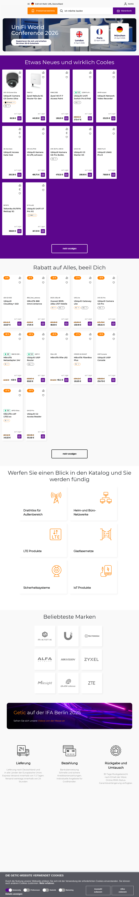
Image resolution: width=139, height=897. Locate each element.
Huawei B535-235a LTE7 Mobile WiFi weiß (58, 304)
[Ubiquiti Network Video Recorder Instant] (106, 84)
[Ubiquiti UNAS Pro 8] (106, 140)
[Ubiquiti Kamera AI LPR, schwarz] (36, 140)
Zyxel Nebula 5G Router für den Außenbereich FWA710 (35, 99)
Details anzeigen (13, 894)
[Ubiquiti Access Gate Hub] (12, 140)
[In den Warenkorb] (19, 118)
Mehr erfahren (47, 883)
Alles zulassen (123, 890)
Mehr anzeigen (69, 248)
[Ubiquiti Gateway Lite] (83, 289)
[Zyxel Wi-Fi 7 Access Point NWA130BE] (59, 84)
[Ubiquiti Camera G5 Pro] (106, 289)
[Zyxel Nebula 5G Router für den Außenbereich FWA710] (36, 80)
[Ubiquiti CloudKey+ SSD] (12, 289)
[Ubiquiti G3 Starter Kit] (83, 140)
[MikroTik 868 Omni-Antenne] (36, 289)
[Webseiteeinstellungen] (45, 4)
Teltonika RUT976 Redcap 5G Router (12, 211)
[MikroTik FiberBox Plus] (83, 346)
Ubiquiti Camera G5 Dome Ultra (12, 97)
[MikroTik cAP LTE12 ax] (12, 402)
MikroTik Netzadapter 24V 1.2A (12, 360)
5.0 (77, 92)
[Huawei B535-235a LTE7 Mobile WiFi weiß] (59, 289)
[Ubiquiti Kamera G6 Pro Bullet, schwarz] (59, 140)
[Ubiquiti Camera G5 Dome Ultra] (12, 80)
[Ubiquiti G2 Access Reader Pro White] (36, 402)
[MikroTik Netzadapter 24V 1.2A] (12, 346)
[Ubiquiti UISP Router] (36, 346)
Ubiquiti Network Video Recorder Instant (106, 98)
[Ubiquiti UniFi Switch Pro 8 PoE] (83, 84)
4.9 (6, 354)
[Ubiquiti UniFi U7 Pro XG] (36, 197)
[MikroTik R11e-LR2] (59, 346)
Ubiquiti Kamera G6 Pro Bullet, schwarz (58, 155)
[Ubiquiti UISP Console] (106, 346)
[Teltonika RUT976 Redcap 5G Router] (12, 197)
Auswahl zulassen (98, 890)
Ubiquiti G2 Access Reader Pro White (34, 417)
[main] (14, 10)
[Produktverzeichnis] (42, 10)
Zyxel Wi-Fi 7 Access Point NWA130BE (56, 98)
